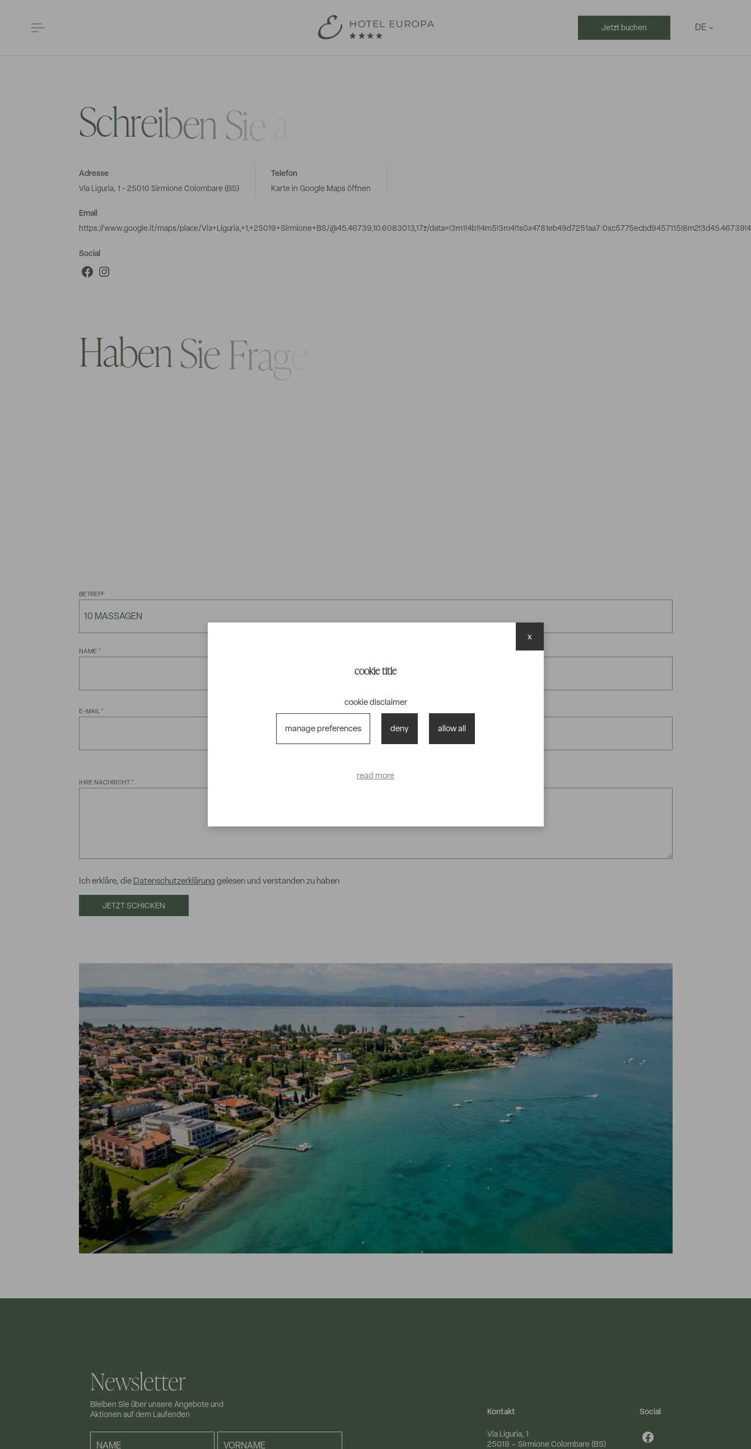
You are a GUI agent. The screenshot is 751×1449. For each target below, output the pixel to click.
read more (375, 775)
